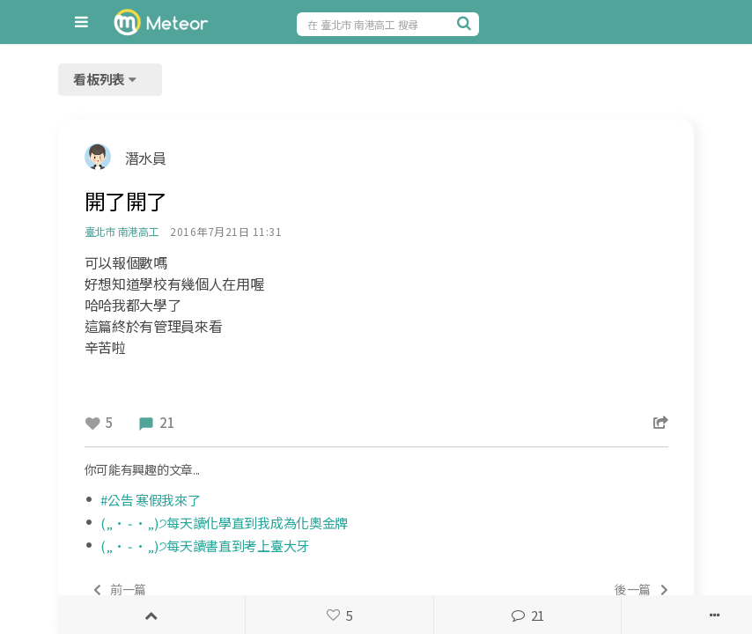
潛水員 (145, 157)
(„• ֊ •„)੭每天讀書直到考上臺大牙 (204, 545)
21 (527, 615)
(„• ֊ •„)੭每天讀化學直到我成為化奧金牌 (224, 522)
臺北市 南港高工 (122, 231)
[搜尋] (465, 23)
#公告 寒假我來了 (150, 499)
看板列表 (106, 79)
